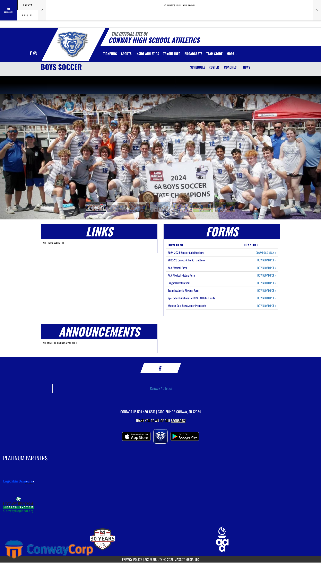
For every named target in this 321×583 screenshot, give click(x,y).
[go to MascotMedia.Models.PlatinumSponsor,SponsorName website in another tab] (160, 481)
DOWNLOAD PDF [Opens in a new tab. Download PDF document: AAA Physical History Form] (266, 275)
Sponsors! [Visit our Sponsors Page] (178, 420)
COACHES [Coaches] (230, 67)
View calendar (189, 5)
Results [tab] (27, 15)
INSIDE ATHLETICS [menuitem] (147, 53)
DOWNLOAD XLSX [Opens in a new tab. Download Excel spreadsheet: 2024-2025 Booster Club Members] (266, 253)
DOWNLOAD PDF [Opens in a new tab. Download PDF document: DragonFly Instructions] (266, 283)
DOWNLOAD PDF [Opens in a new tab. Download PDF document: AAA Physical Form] (266, 268)
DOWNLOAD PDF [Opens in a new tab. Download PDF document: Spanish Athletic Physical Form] (266, 290)
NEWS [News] (246, 67)
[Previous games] (42, 10)
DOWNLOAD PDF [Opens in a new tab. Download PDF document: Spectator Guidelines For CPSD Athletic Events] (266, 298)
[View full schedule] (8, 10)
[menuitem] (110, 53)
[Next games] (317, 10)
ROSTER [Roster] (214, 67)
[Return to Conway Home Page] (72, 44)
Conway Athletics (161, 388)
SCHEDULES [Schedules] (197, 67)
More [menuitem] (232, 53)
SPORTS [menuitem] (126, 53)
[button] (96, 207)
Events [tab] (28, 5)
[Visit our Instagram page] (35, 53)
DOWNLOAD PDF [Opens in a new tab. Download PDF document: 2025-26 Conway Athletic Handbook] (266, 260)
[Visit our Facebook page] (30, 53)
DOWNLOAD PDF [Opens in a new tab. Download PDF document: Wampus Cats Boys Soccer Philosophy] (266, 306)
